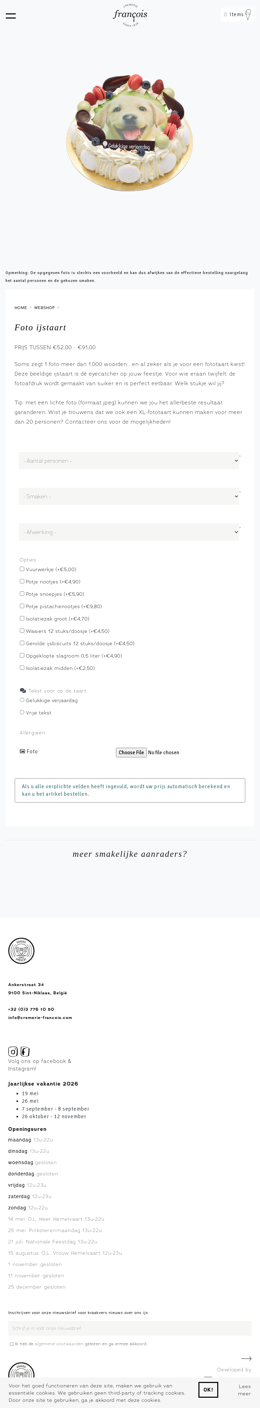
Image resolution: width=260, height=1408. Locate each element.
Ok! (208, 1390)
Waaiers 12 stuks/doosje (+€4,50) (67, 631)
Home (21, 307)
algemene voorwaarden (59, 1343)
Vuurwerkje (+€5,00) (51, 569)
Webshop (44, 307)
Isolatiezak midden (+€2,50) (60, 668)
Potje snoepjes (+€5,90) (55, 594)
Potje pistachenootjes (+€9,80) (64, 606)
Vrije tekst (39, 712)
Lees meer (244, 1389)
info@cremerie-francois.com (40, 1017)
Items (237, 14)
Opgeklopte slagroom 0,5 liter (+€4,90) (74, 656)
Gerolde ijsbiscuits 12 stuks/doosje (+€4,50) (80, 643)
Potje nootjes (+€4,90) (53, 581)
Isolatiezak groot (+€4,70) (57, 619)
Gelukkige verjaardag (52, 700)
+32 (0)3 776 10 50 (31, 1009)
